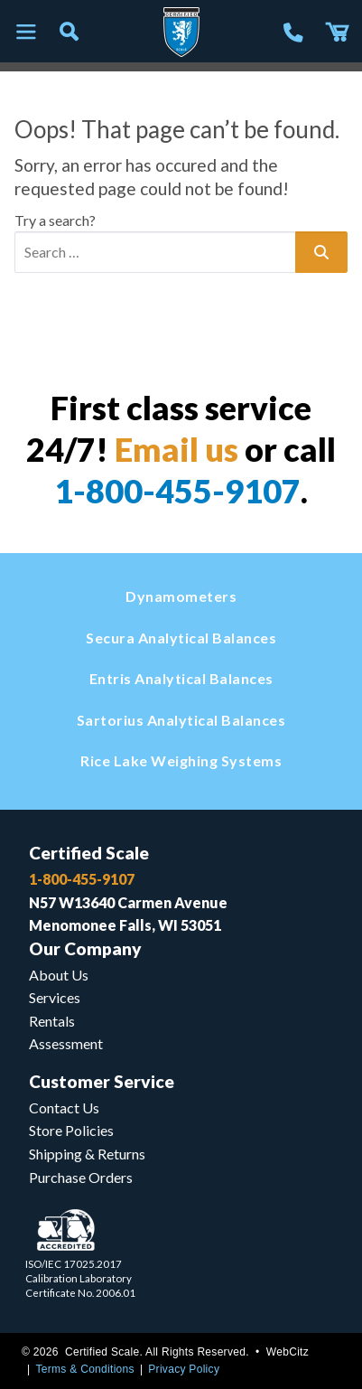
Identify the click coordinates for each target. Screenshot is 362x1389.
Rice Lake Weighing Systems (181, 760)
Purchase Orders (81, 1177)
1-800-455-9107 (177, 491)
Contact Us (64, 1107)
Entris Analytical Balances (181, 678)
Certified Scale (89, 852)
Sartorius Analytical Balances (181, 719)
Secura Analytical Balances (181, 637)
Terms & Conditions (84, 1369)
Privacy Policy (183, 1369)
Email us (176, 449)
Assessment (66, 1043)
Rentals (52, 1020)
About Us (58, 974)
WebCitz (287, 1352)
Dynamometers (181, 596)
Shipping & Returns (87, 1153)
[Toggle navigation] (25, 32)
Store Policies (71, 1130)
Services (54, 997)
